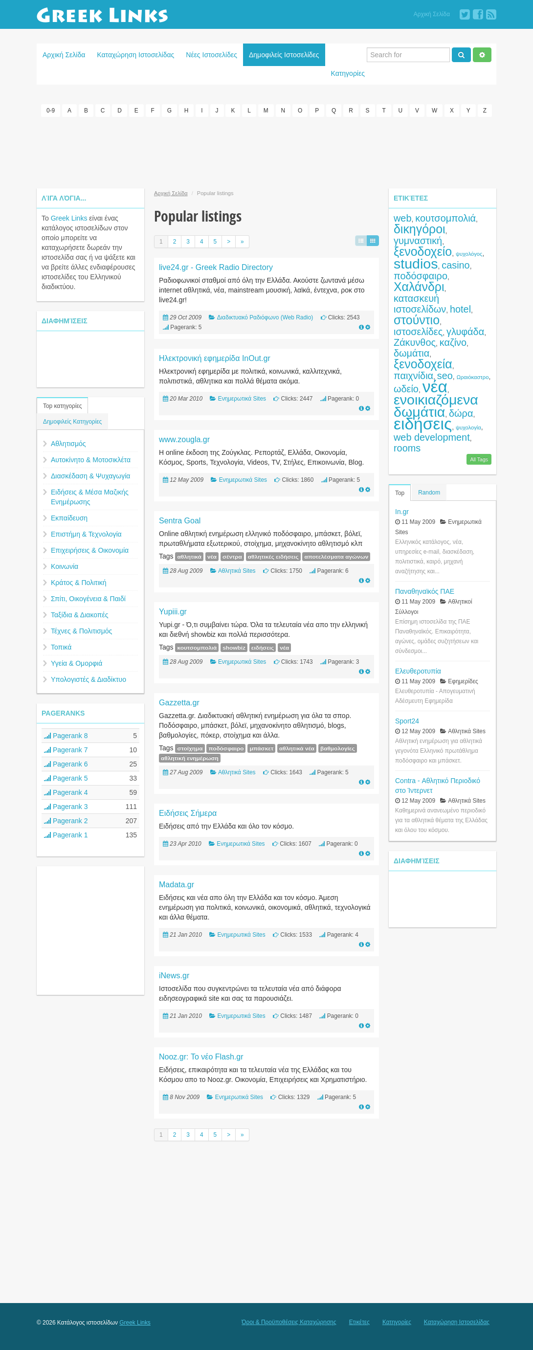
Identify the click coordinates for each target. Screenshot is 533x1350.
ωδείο (406, 387)
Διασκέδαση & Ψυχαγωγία (90, 475)
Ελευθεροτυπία (418, 670)
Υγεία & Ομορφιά (76, 662)
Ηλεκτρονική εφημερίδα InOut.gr (214, 357)
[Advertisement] (266, 151)
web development (432, 436)
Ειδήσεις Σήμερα (188, 812)
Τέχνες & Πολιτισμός (81, 630)
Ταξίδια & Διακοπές (79, 614)
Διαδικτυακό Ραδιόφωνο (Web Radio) (265, 316)
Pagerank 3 (66, 806)
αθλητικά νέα (296, 747)
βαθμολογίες (337, 747)
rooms (407, 447)
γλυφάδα (465, 330)
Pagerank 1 (66, 834)
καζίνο (453, 341)
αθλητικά (189, 555)
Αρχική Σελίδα (432, 14)
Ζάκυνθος (415, 341)
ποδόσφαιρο (226, 747)
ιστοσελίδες (418, 330)
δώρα (461, 412)
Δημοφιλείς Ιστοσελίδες (284, 55)
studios (416, 262)
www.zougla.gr (184, 438)
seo (445, 374)
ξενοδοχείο (423, 250)
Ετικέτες (359, 1321)
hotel (460, 308)
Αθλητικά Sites (237, 569)
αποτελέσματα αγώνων (336, 555)
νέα (212, 555)
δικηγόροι (419, 228)
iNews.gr (174, 974)
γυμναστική (418, 239)
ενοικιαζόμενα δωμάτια (436, 405)
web (402, 217)
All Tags (479, 458)
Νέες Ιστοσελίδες (211, 55)
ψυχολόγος (469, 253)
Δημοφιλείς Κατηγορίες (72, 420)
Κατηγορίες (348, 73)
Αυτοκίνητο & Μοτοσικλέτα (91, 459)
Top (399, 492)
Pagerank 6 (66, 763)
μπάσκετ (261, 747)
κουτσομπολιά (197, 646)
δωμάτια (411, 352)
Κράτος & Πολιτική (79, 581)
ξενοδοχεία (423, 363)
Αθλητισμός (68, 443)
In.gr (402, 511)
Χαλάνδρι (419, 285)
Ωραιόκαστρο (473, 376)
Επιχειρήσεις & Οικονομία (90, 549)
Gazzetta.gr (179, 702)
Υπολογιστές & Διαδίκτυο (88, 678)
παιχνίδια (413, 374)
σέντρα (232, 555)
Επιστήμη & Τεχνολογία (86, 533)
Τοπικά (61, 646)
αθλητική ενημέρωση (190, 757)
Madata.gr (176, 883)
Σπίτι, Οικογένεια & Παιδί (88, 598)
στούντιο (417, 319)
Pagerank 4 (66, 791)
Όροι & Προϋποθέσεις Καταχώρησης (289, 1321)
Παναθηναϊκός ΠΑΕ (424, 590)
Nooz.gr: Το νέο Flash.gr (201, 1056)
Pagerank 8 (66, 735)
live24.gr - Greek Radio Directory (216, 266)
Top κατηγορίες (62, 405)
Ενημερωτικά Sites (242, 397)
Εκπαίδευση (69, 517)
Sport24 (407, 720)
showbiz (233, 646)
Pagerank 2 (66, 820)
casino (455, 264)
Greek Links (69, 217)
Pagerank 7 (66, 749)
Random (429, 491)
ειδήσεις (262, 646)
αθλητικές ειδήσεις (273, 555)
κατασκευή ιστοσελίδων (420, 303)
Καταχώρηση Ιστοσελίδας (135, 55)
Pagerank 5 (66, 777)
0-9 (50, 110)
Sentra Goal (179, 520)
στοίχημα (189, 747)
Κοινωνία (64, 565)
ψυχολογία (468, 426)
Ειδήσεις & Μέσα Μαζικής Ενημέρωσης (90, 496)
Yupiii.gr (173, 611)
